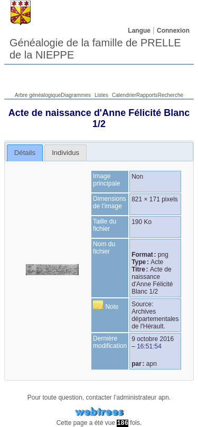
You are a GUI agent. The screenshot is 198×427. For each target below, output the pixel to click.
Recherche (170, 95)
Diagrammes (76, 95)
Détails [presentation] (24, 153)
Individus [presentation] (65, 153)
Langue (139, 30)
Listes (101, 95)
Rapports (147, 95)
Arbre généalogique (38, 95)
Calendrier (124, 95)
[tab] (25, 152)
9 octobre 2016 (152, 339)
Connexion (173, 30)
